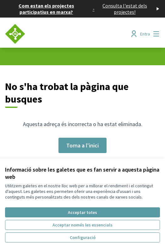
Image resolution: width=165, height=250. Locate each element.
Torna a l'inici (82, 145)
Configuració (83, 237)
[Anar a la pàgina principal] (62, 34)
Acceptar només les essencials (82, 225)
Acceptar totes (82, 212)
